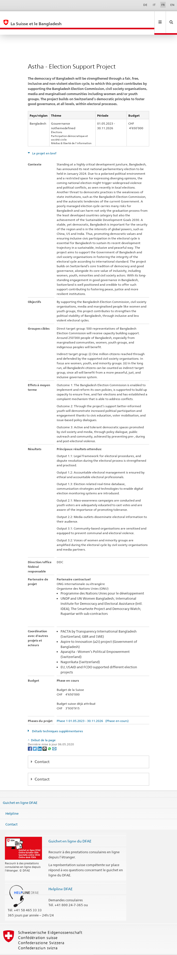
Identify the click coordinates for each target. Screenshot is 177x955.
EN (172, 5)
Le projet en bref (43, 142)
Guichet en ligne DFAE (20, 792)
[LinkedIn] (40, 737)
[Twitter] (35, 737)
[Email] (54, 737)
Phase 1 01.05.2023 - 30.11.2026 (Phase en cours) (93, 709)
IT (154, 5)
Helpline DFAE (60, 878)
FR (163, 5)
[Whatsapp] (49, 737)
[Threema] (45, 737)
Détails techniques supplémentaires (57, 720)
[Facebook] (30, 737)
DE (145, 5)
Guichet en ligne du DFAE (69, 830)
